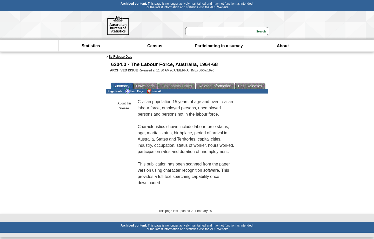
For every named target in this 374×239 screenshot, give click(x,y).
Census (154, 46)
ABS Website (219, 7)
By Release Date (120, 56)
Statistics (91, 46)
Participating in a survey (219, 46)
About (283, 46)
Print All (154, 91)
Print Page (134, 91)
